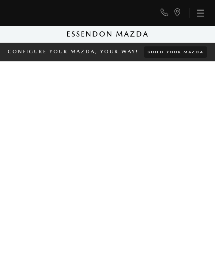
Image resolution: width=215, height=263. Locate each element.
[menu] (196, 13)
